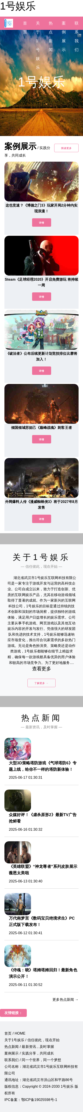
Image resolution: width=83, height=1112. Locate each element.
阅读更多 (66, 148)
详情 (41, 222)
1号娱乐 (17, 6)
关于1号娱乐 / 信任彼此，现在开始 (32, 1040)
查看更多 (41, 668)
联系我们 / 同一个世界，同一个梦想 (32, 1060)
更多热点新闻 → (65, 999)
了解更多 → (41, 683)
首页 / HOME (14, 1033)
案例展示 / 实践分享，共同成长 (29, 1053)
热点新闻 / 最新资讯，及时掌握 (29, 1047)
